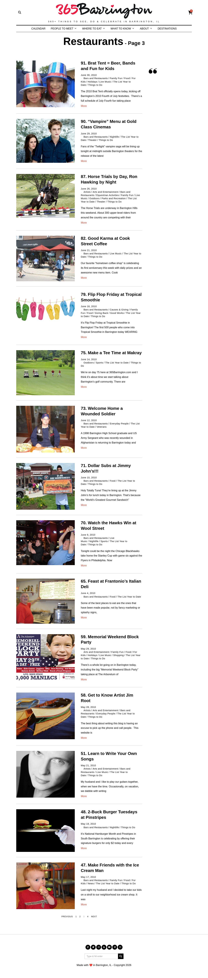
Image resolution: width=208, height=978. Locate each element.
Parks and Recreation (114, 198)
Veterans (102, 427)
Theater (92, 140)
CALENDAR (38, 28)
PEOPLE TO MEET (62, 28)
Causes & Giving (119, 309)
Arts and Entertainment (105, 192)
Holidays (92, 81)
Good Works (117, 313)
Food (127, 78)
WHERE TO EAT (92, 28)
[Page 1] (76, 917)
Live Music (105, 81)
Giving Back (101, 313)
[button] (121, 956)
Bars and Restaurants (96, 78)
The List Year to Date (117, 362)
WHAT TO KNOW (120, 28)
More (84, 106)
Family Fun (116, 78)
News (91, 883)
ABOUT (144, 28)
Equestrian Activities (107, 195)
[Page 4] (88, 917)
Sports (99, 362)
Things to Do (95, 85)
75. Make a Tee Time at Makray (111, 352)
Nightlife (114, 137)
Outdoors (94, 198)
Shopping (118, 655)
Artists (86, 192)
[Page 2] (80, 917)
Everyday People (119, 423)
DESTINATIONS (167, 28)
